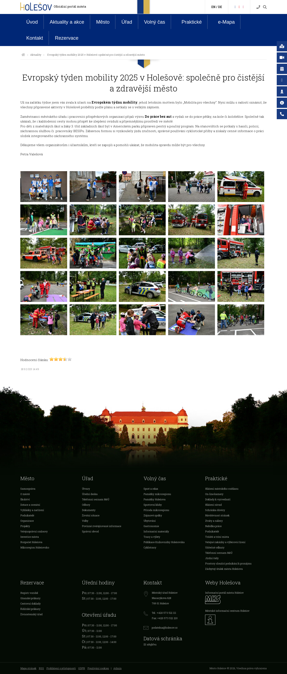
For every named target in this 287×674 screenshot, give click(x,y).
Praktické (188, 22)
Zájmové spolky (153, 515)
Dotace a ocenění (30, 504)
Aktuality (35, 54)
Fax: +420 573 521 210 (165, 618)
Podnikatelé (27, 515)
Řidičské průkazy (30, 609)
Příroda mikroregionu (156, 510)
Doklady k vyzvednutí (217, 499)
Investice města (29, 536)
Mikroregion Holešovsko (34, 547)
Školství (25, 499)
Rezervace (66, 38)
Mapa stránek (28, 668)
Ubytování (150, 520)
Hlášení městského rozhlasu (221, 488)
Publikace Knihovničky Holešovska (164, 542)
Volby (85, 520)
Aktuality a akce (67, 22)
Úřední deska (90, 494)
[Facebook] (235, 7)
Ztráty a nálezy (214, 520)
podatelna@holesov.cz (165, 627)
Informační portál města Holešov (224, 592)
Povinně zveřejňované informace (101, 526)
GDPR (81, 668)
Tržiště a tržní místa (217, 536)
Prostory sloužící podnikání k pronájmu (228, 563)
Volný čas (154, 22)
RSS (41, 668)
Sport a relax (151, 488)
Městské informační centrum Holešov (227, 610)
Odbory (86, 504)
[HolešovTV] (239, 7)
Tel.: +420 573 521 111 (164, 612)
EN (213, 7)
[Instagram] (243, 7)
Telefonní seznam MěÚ (95, 499)
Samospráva (27, 488)
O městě (25, 494)
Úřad (126, 22)
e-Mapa (223, 22)
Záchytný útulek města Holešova (224, 568)
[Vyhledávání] (265, 7)
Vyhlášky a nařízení (32, 510)
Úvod (32, 22)
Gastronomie (151, 526)
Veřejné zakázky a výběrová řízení (225, 542)
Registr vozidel (29, 592)
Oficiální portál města (70, 6)
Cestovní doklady (30, 603)
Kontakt (34, 38)
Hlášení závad (213, 504)
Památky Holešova (154, 499)
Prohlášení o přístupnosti (61, 668)
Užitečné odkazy (214, 547)
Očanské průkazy (30, 598)
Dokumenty (88, 510)
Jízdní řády (212, 558)
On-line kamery (214, 494)
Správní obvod (90, 531)
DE (220, 7)
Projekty (25, 526)
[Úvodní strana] (23, 54)
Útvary (86, 488)
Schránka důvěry (215, 510)
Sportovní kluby (153, 504)
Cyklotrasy (150, 547)
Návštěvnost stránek (217, 515)
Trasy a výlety (152, 536)
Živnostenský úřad (31, 614)
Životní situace (90, 515)
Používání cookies (98, 668)
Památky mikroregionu (157, 494)
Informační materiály (156, 531)
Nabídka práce (213, 526)
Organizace (27, 520)
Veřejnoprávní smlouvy (34, 531)
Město (102, 22)
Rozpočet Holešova (31, 542)
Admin (117, 668)
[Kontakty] (258, 7)
